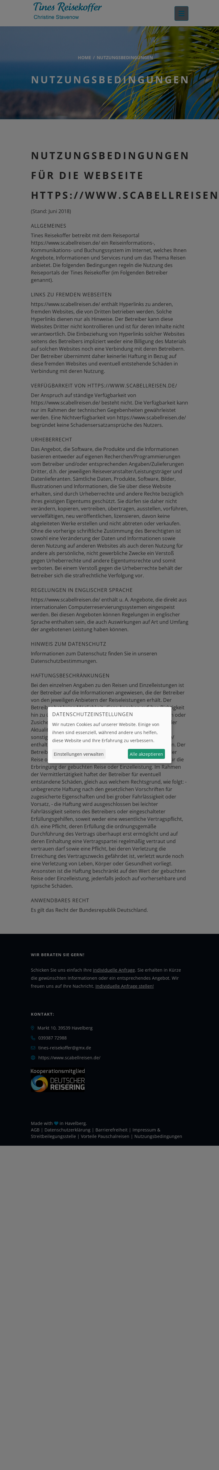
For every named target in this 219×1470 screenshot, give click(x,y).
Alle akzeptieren (146, 754)
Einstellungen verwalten (79, 754)
